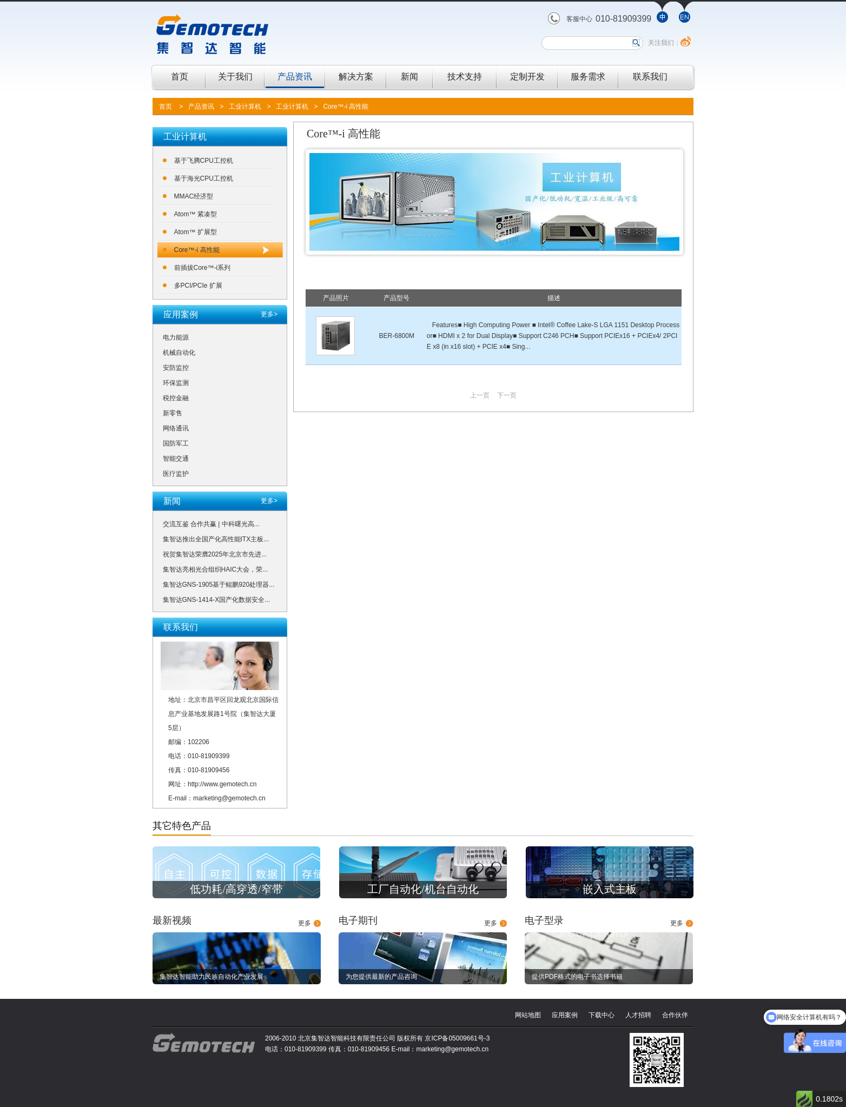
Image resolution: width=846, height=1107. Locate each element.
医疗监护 (176, 474)
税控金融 (176, 398)
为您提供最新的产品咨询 (381, 976)
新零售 (172, 413)
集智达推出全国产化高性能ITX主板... (216, 539)
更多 (304, 923)
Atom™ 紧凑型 (195, 214)
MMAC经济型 (194, 196)
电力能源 (176, 337)
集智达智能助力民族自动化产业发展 (211, 976)
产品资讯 (294, 76)
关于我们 (235, 76)
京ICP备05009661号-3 (457, 1038)
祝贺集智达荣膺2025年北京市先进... (215, 554)
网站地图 (528, 1015)
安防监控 (176, 368)
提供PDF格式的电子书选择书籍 (577, 976)
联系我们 (650, 76)
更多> (269, 314)
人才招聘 (638, 1015)
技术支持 (464, 76)
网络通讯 (176, 428)
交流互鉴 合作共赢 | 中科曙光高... (211, 524)
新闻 (409, 76)
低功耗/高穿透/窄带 (236, 889)
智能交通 (176, 458)
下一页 (507, 395)
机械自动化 (179, 352)
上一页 (480, 395)
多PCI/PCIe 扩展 (198, 285)
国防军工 (176, 443)
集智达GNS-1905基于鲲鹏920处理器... (219, 584)
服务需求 (588, 76)
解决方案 (356, 76)
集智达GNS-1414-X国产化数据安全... (216, 600)
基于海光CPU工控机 (203, 178)
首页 (179, 76)
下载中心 (601, 1015)
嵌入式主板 (610, 889)
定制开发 (527, 76)
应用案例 (565, 1015)
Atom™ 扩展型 (195, 232)
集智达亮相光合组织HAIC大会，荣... (215, 569)
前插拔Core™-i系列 (202, 267)
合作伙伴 (675, 1015)
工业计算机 (245, 106)
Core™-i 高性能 (345, 106)
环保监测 (176, 383)
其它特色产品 (182, 825)
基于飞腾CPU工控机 (203, 160)
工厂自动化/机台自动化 (423, 889)
